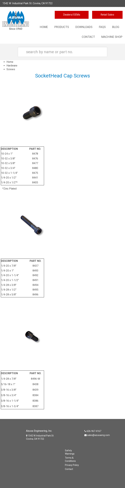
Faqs (102, 27)
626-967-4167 (114, 3)
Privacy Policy (72, 465)
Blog (115, 27)
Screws (10, 69)
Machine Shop (111, 36)
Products (61, 27)
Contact (88, 36)
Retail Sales (107, 14)
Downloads (83, 27)
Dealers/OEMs (71, 14)
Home (44, 27)
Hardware (11, 65)
